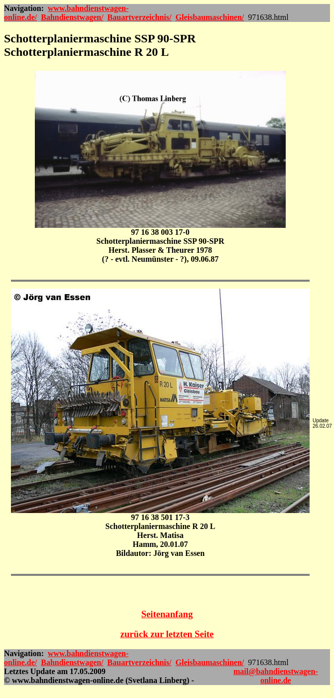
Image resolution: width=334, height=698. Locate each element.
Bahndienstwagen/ (72, 17)
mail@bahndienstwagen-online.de (275, 676)
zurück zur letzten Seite (167, 634)
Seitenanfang (167, 614)
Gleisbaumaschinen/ (209, 17)
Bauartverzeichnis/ (140, 17)
